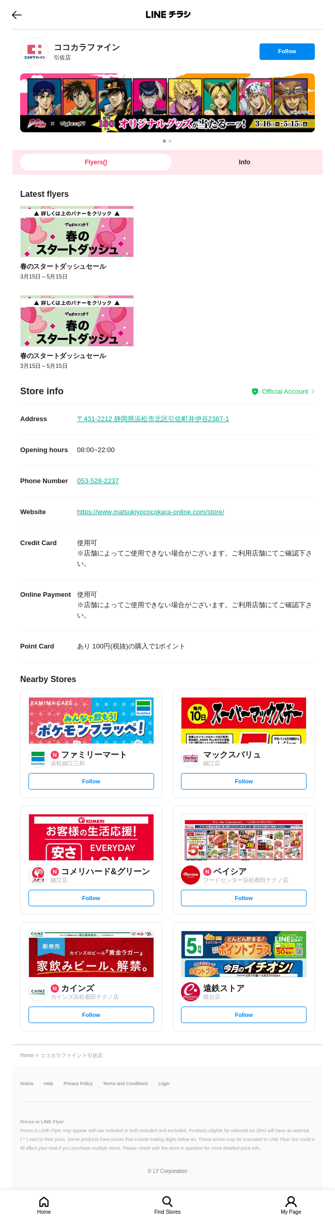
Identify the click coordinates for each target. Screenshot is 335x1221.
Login (164, 1083)
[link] (34, 51)
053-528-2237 (98, 481)
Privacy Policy (78, 1083)
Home (44, 1212)
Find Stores (167, 1212)
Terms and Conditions (125, 1083)
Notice (27, 1083)
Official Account (285, 391)
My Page (291, 1212)
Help (49, 1083)
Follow (287, 54)
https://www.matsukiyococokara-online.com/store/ (150, 512)
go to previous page (17, 14)
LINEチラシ (168, 14)
